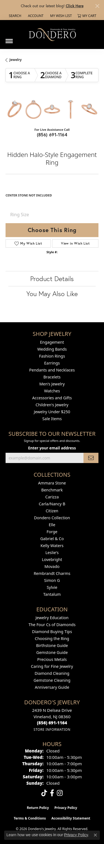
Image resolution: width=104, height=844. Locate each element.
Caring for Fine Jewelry (52, 666)
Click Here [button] (74, 5)
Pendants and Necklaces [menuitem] (52, 370)
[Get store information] (52, 729)
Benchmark (52, 490)
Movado (51, 566)
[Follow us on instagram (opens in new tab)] (60, 793)
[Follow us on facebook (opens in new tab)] (52, 793)
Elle (52, 524)
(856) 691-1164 (52, 134)
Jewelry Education (52, 617)
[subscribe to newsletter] (90, 458)
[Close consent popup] (95, 835)
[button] (14, 16)
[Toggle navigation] (9, 39)
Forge (52, 531)
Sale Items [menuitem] (52, 418)
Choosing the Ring (52, 638)
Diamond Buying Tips (52, 631)
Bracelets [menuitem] (51, 377)
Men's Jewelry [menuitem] (52, 384)
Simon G (52, 580)
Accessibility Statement (70, 818)
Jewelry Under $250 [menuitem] (52, 411)
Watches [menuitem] (52, 390)
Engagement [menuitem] (52, 342)
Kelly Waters (52, 545)
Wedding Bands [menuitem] (52, 349)
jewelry (15, 59)
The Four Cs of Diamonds (52, 624)
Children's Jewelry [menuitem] (51, 404)
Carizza (52, 496)
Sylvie (52, 587)
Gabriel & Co (52, 538)
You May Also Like (52, 293)
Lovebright (52, 559)
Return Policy (38, 807)
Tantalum (52, 594)
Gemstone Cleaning (52, 680)
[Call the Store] (52, 722)
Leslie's (52, 552)
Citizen (52, 510)
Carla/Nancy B (52, 503)
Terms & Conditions (30, 818)
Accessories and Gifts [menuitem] (52, 397)
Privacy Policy (65, 807)
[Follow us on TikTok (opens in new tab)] (44, 793)
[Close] (97, 6)
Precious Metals (52, 659)
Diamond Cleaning (52, 673)
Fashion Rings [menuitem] (52, 356)
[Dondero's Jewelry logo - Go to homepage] (52, 34)
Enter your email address (52, 448)
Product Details (52, 278)
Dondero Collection (52, 517)
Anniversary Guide (52, 687)
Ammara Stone (52, 483)
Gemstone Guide (52, 652)
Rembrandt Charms (52, 573)
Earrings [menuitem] (52, 363)
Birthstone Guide (52, 645)
